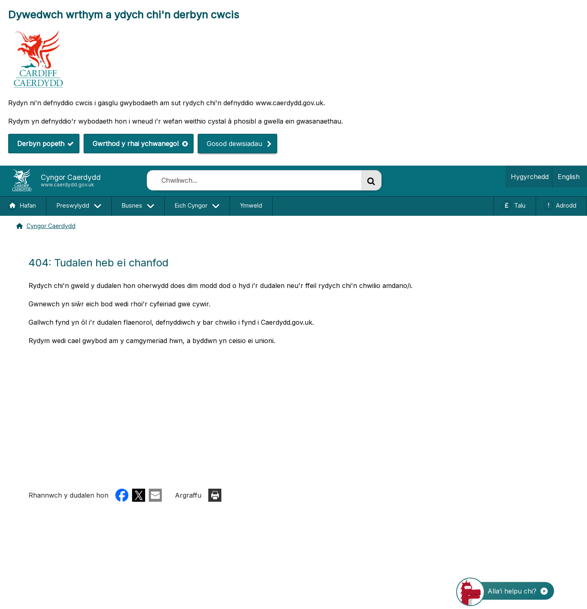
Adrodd (566, 205)
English (569, 177)
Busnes (132, 205)
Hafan (28, 205)
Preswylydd (73, 205)
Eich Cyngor (191, 205)
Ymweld (251, 205)
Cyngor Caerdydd (43, 224)
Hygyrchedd (528, 176)
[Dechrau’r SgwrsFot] (510, 591)
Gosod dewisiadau (230, 143)
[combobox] (254, 180)
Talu (519, 205)
